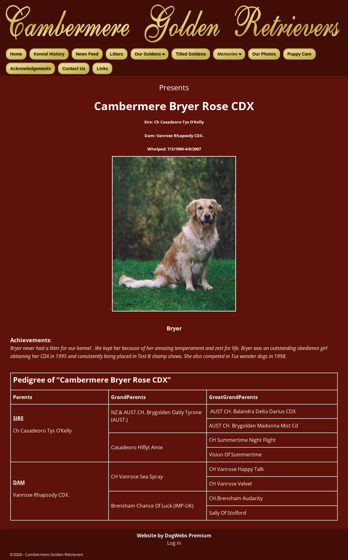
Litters (116, 54)
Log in (174, 543)
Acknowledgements (30, 68)
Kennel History (48, 54)
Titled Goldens (191, 54)
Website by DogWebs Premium (174, 535)
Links (102, 68)
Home (16, 54)
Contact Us (73, 68)
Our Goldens (151, 54)
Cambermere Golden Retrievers (54, 554)
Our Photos (264, 54)
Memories (230, 54)
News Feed (87, 54)
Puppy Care (300, 54)
